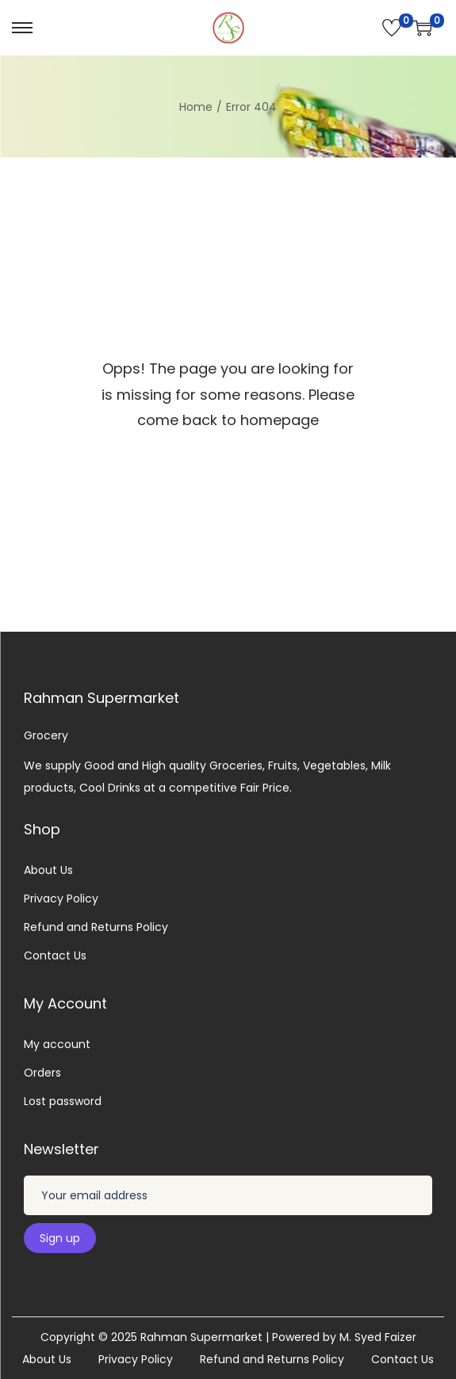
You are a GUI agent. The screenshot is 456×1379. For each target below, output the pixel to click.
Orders (42, 1073)
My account (57, 1044)
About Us (48, 870)
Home (196, 107)
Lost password (63, 1101)
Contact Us (55, 955)
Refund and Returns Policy (96, 927)
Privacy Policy (61, 898)
